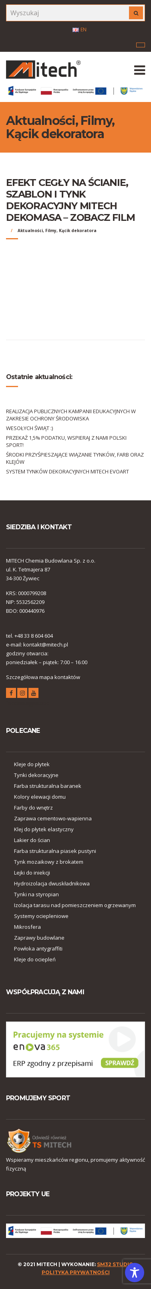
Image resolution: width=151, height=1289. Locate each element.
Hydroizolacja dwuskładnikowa (52, 883)
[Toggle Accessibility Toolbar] (134, 1272)
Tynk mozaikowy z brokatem (48, 861)
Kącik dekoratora (78, 230)
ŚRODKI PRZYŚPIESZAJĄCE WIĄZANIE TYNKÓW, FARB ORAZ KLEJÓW (75, 458)
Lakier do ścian (32, 840)
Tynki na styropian (36, 894)
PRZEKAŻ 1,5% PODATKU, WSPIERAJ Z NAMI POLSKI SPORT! (66, 441)
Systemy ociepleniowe (41, 916)
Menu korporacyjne (140, 45)
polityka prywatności (76, 1272)
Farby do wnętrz (33, 807)
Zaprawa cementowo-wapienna (53, 818)
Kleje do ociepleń (35, 959)
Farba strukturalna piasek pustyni (55, 851)
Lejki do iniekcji (32, 872)
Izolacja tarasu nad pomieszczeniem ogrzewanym (75, 905)
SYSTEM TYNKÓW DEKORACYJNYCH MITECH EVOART (67, 471)
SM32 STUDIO (115, 1264)
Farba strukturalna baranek (47, 785)
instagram (22, 694)
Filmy (50, 230)
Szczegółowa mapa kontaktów (43, 677)
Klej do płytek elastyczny (44, 829)
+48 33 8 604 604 (33, 635)
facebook (11, 694)
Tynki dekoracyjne (36, 775)
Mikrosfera (27, 926)
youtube (33, 694)
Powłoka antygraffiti (38, 948)
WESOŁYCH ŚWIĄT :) (29, 428)
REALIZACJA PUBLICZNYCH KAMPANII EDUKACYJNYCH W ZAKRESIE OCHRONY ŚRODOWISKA (71, 415)
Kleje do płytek (32, 764)
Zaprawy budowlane (39, 937)
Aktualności (30, 230)
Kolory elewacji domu (40, 796)
